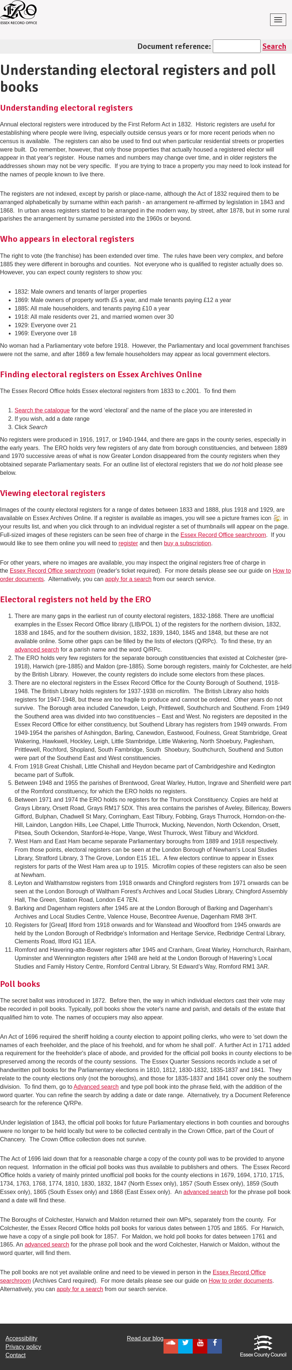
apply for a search (128, 579)
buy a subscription (187, 543)
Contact (15, 1355)
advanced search (37, 649)
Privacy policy (23, 1347)
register (128, 543)
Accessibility (21, 1338)
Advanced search (96, 1087)
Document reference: (174, 46)
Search (274, 46)
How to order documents (240, 1281)
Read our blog (145, 1338)
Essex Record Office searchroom (223, 535)
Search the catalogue (42, 410)
